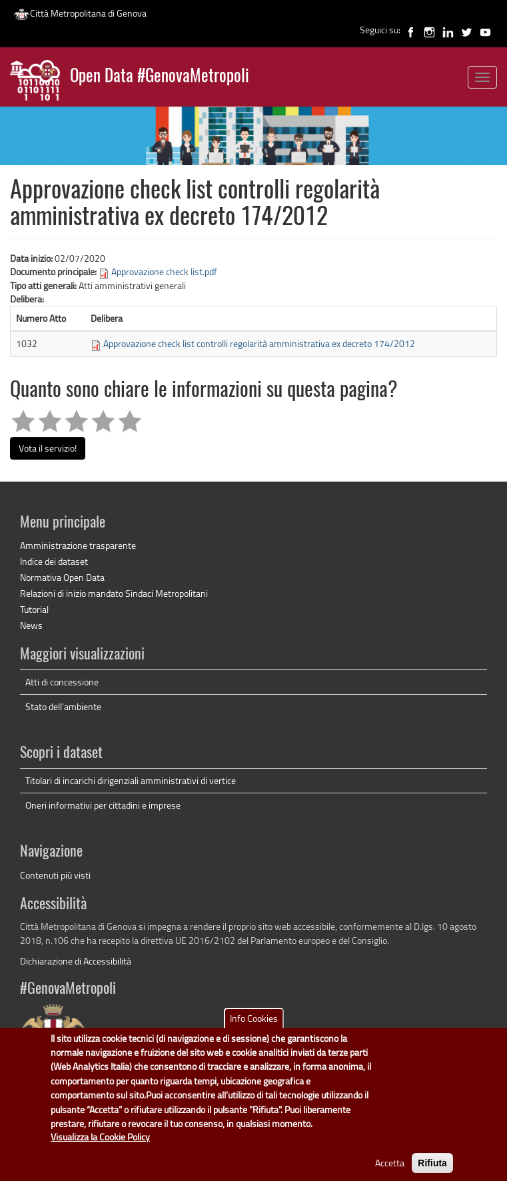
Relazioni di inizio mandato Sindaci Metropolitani (114, 593)
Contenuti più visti (55, 875)
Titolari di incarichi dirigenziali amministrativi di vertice (130, 780)
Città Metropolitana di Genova (80, 13)
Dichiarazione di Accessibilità (75, 961)
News (31, 625)
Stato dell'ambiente (63, 706)
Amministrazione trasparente (78, 545)
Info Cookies (254, 1028)
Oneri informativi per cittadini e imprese (103, 805)
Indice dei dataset (54, 561)
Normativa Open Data (62, 577)
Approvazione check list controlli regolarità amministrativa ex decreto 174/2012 (259, 343)
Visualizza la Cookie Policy (100, 1148)
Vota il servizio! (48, 448)
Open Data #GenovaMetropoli (159, 77)
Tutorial (34, 609)
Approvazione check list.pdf (164, 271)
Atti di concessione (62, 681)
